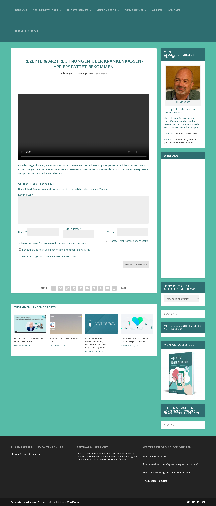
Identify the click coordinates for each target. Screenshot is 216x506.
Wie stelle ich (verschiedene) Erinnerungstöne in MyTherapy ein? (97, 341)
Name (22, 232)
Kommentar (25, 194)
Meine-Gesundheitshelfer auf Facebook (182, 327)
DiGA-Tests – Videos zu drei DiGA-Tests (28, 338)
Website (111, 232)
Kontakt (174, 10)
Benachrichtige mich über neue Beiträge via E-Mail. (49, 254)
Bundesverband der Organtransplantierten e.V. (170, 464)
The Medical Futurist (155, 480)
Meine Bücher (134, 10)
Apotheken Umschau (155, 456)
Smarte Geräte (77, 10)
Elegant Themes (37, 502)
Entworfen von (19, 502)
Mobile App (80, 73)
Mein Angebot (106, 10)
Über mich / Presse (26, 31)
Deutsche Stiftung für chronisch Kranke (166, 472)
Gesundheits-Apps (45, 10)
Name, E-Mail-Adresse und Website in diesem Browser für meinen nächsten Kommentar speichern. (75, 240)
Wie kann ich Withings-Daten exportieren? (135, 338)
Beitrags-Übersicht (119, 459)
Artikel (157, 10)
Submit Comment (136, 262)
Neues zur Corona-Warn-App (65, 338)
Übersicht (20, 10)
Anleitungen (66, 73)
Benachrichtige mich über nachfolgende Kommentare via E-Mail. (57, 247)
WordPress (73, 502)
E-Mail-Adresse (72, 232)
